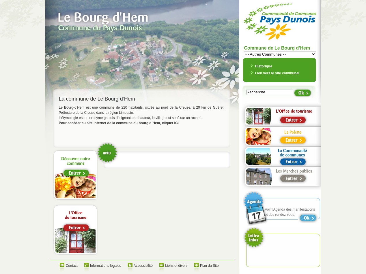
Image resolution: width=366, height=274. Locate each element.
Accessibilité (143, 266)
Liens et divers (176, 266)
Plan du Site (209, 266)
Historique (263, 66)
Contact (71, 266)
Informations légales (105, 266)
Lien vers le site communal (277, 73)
